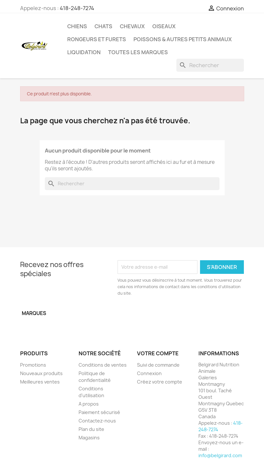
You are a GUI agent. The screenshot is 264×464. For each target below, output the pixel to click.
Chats (103, 26)
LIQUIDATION (84, 52)
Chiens (77, 26)
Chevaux (132, 26)
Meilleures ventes (40, 382)
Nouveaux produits (41, 373)
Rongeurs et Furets (96, 39)
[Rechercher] (210, 65)
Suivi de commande (158, 365)
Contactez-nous (97, 421)
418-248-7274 (77, 8)
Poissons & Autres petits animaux (182, 39)
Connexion (149, 373)
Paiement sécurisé (99, 412)
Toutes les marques (138, 52)
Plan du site (91, 429)
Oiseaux (164, 26)
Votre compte (158, 353)
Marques (34, 313)
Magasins (89, 437)
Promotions (33, 365)
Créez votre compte (159, 382)
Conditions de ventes (103, 365)
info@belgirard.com (220, 455)
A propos (89, 404)
